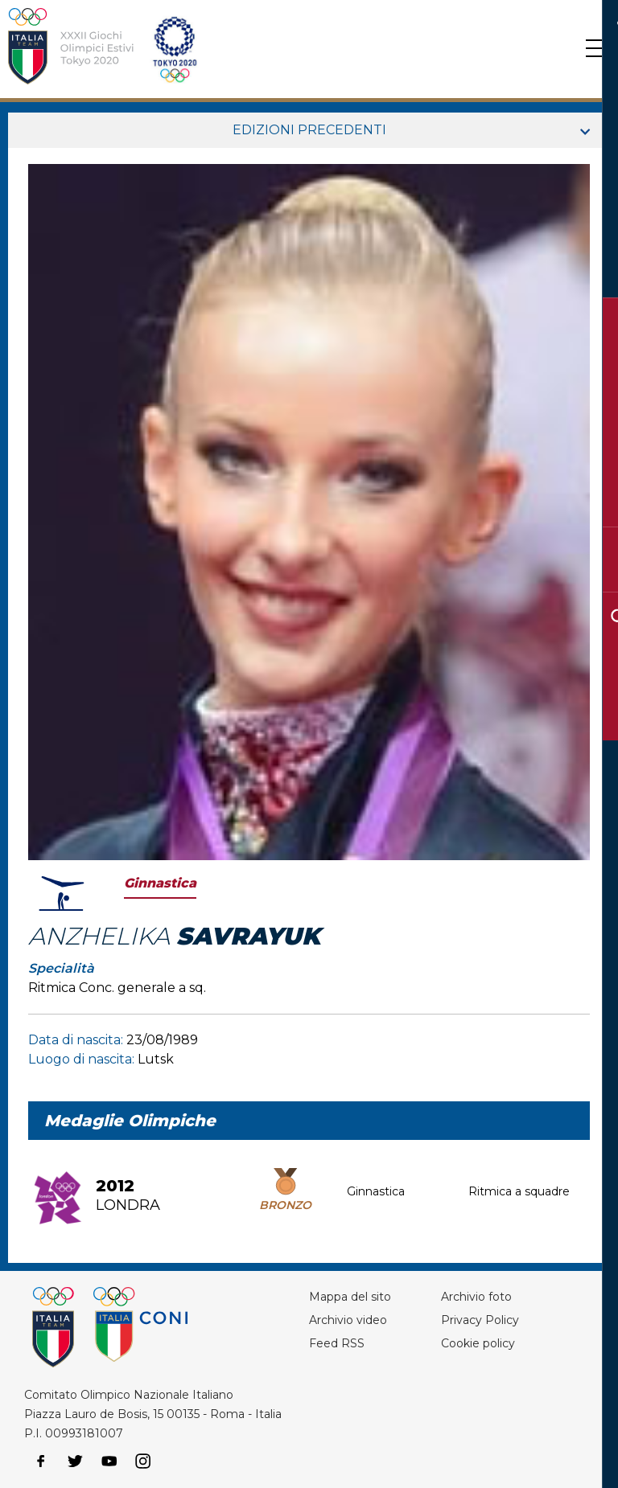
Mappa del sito (350, 1296)
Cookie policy (478, 1343)
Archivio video (348, 1320)
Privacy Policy (480, 1320)
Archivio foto (476, 1296)
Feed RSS (337, 1343)
